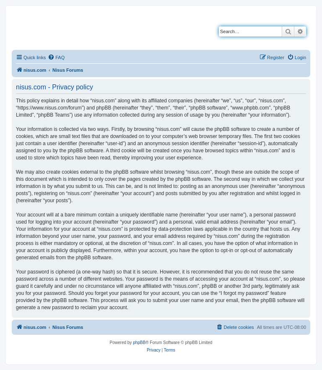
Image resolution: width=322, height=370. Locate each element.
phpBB (139, 342)
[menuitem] (56, 57)
